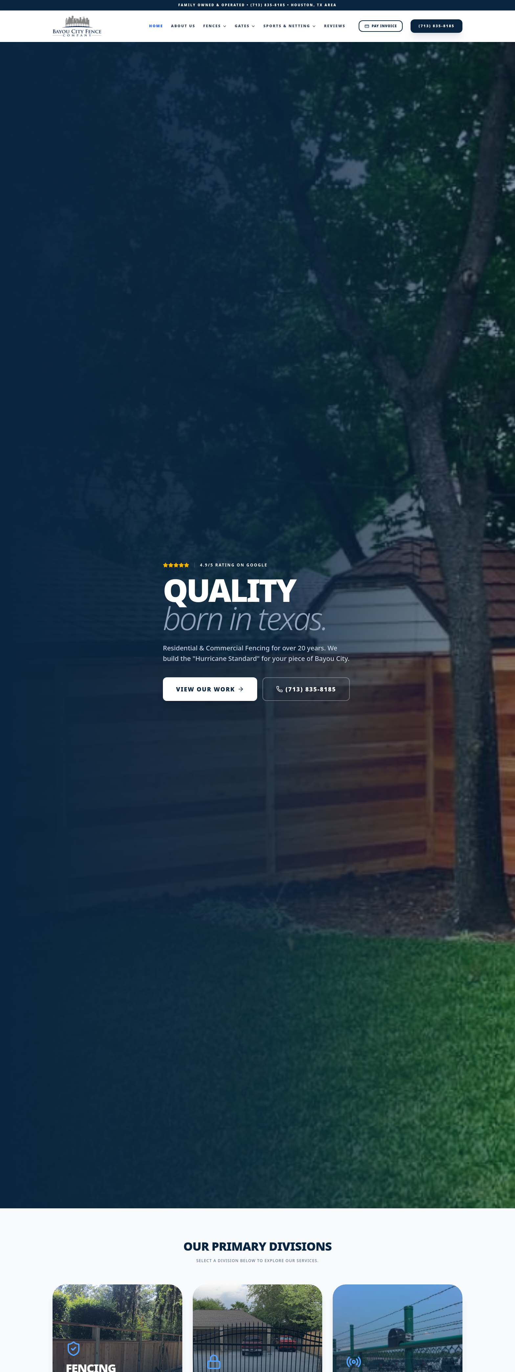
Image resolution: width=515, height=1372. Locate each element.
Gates (245, 25)
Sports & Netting (289, 25)
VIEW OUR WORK (210, 689)
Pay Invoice (381, 26)
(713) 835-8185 (268, 5)
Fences (215, 25)
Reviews (335, 25)
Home (156, 25)
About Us (183, 25)
